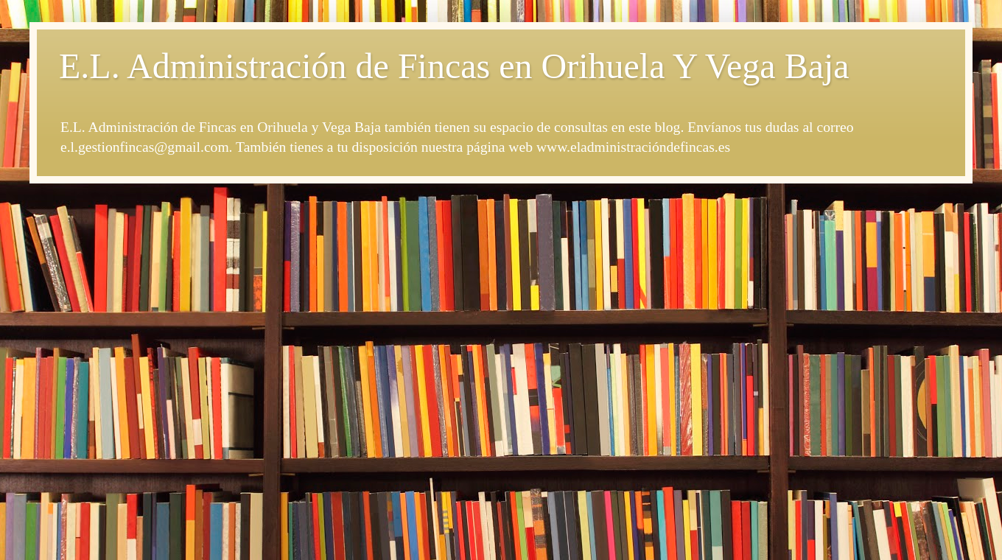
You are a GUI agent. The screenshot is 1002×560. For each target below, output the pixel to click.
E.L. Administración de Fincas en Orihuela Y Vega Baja (454, 65)
